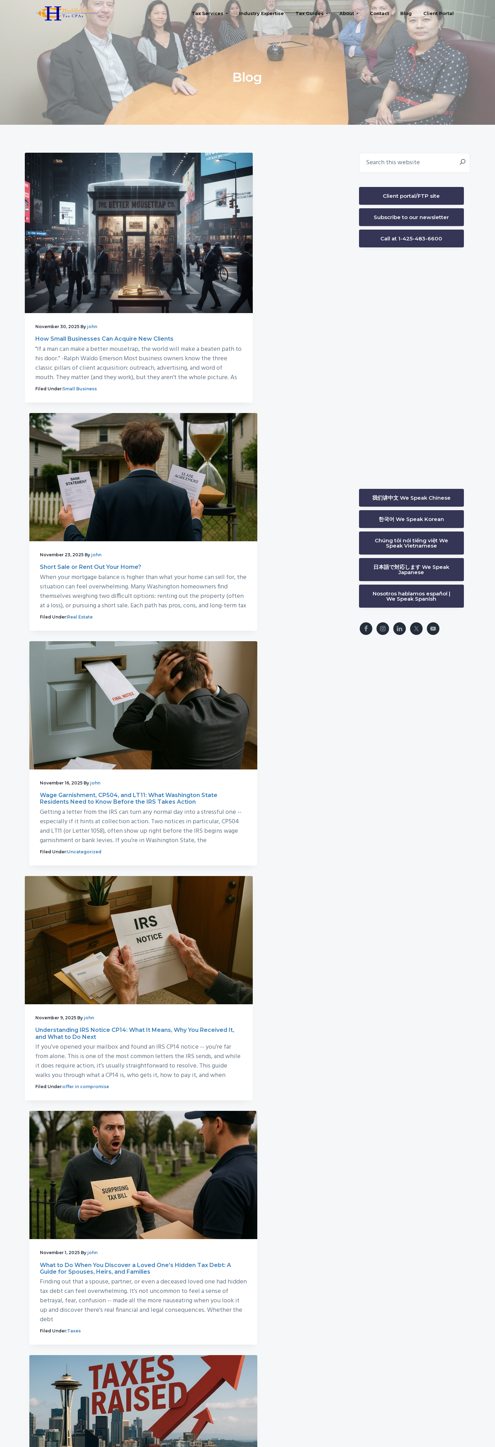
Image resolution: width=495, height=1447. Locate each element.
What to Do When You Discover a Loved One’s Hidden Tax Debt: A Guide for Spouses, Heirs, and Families (110, 744)
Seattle (329, 1397)
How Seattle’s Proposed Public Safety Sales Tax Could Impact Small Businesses (107, 970)
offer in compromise (248, 600)
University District (372, 1397)
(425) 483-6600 (136, 1397)
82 (140, 1318)
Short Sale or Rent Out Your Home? (249, 265)
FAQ (329, 1420)
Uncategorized (88, 591)
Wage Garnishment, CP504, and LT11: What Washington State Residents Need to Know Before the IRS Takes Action (106, 516)
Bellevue (330, 1376)
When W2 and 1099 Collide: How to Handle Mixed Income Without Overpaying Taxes (105, 1192)
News (77, 1051)
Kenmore (344, 1386)
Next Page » (164, 1319)
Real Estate (238, 343)
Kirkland (375, 1386)
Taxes (77, 829)
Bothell (360, 1376)
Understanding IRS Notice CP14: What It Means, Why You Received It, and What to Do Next (263, 516)
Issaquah (388, 1376)
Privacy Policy (297, 1420)
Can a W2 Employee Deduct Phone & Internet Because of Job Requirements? (264, 970)
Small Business (80, 372)
